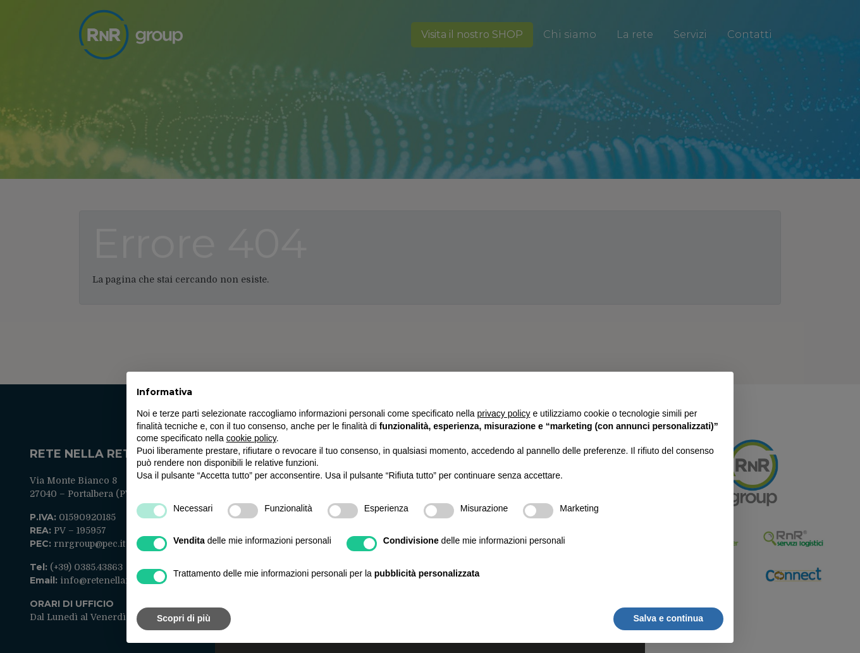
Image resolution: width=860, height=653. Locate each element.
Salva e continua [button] (668, 618)
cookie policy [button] (251, 438)
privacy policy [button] (504, 413)
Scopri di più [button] (184, 618)
